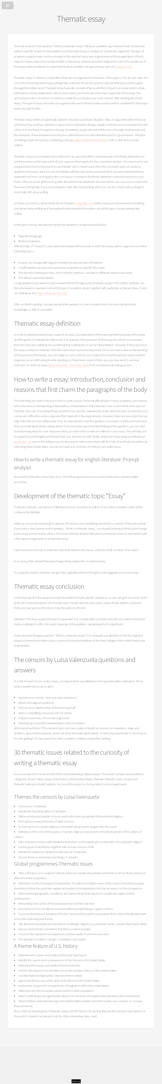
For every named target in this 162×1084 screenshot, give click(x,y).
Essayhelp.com (84, 203)
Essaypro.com (123, 66)
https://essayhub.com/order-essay (68, 365)
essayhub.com (22, 441)
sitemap (76, 1081)
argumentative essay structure (91, 140)
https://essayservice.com (52, 293)
